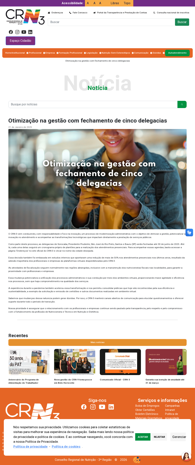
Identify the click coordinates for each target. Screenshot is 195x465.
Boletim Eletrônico (146, 414)
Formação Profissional (70, 52)
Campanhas (172, 405)
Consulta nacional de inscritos (173, 12)
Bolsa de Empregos (147, 405)
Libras (115, 3)
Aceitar (143, 436)
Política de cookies (66, 446)
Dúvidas (157, 52)
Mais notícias (98, 342)
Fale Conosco (80, 12)
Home (8, 52)
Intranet (170, 410)
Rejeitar (159, 436)
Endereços (57, 12)
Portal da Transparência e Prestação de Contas (122, 12)
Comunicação (141, 52)
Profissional (35, 52)
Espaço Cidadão (20, 40)
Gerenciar (178, 437)
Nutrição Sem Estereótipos (116, 52)
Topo (127, 3)
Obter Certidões (145, 410)
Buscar (182, 22)
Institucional (18, 52)
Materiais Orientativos (148, 418)
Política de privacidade (30, 446)
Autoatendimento (177, 52)
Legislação (92, 52)
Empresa (50, 52)
